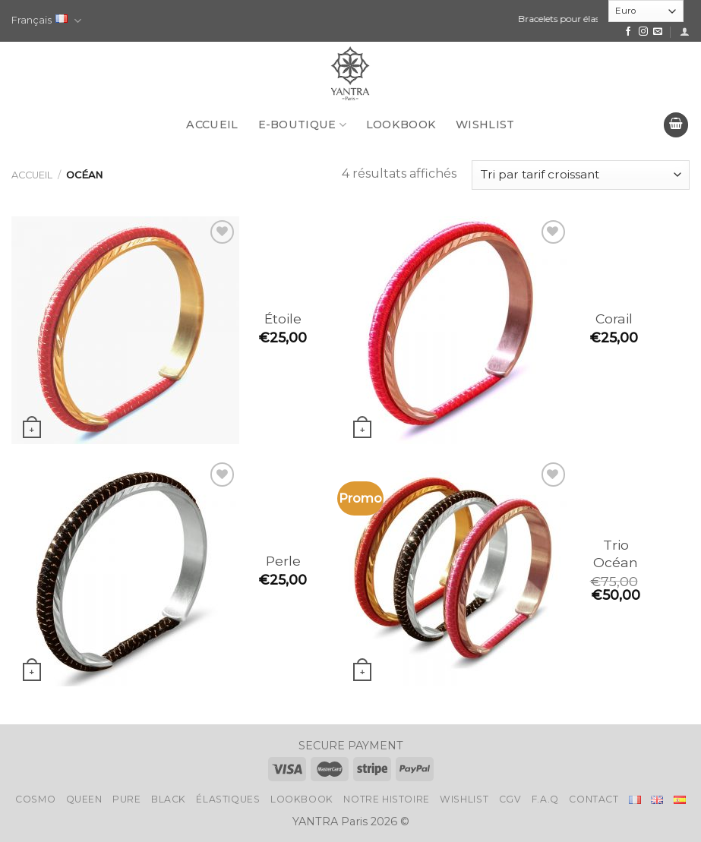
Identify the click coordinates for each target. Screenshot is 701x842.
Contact (593, 799)
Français (46, 21)
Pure (126, 799)
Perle (283, 561)
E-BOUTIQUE (302, 125)
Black (168, 799)
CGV (510, 799)
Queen (84, 799)
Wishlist (485, 124)
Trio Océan (615, 553)
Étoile (283, 318)
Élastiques (228, 799)
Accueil (212, 124)
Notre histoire (386, 799)
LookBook (401, 124)
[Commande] (581, 175)
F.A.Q (545, 799)
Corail (614, 318)
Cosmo (35, 799)
